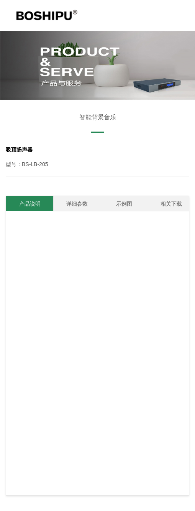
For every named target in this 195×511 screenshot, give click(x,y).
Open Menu (183, 23)
